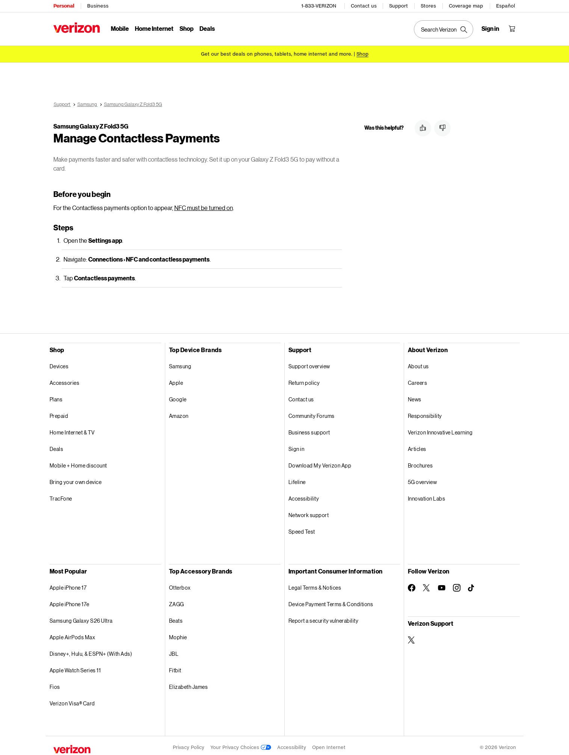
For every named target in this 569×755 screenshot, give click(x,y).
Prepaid (59, 412)
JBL (174, 650)
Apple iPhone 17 (68, 584)
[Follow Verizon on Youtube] (441, 584)
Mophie (178, 633)
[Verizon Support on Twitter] (411, 636)
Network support (308, 511)
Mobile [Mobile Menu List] (120, 28)
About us (418, 362)
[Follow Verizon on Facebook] (411, 584)
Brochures (420, 461)
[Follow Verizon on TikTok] (471, 584)
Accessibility (303, 495)
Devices (59, 362)
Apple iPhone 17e (69, 600)
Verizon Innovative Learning (440, 428)
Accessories (65, 379)
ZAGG (176, 600)
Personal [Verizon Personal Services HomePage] (63, 6)
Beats (176, 617)
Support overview (309, 362)
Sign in (296, 445)
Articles (417, 445)
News (414, 395)
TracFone (61, 495)
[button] (423, 128)
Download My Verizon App (320, 461)
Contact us (364, 6)
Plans (56, 395)
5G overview (422, 478)
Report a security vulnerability (323, 617)
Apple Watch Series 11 (75, 666)
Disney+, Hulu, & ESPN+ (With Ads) (91, 650)
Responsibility (425, 412)
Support (398, 6)
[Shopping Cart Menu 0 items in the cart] (512, 28)
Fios (55, 683)
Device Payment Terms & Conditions (330, 600)
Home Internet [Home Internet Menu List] (154, 28)
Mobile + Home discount (78, 461)
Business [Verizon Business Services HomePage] (98, 6)
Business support (309, 428)
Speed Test (301, 528)
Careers (417, 379)
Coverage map (466, 6)
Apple (176, 379)
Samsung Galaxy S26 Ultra (81, 617)
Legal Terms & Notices (314, 584)
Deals (56, 445)
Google (178, 395)
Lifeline (297, 478)
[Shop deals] (362, 53)
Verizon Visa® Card (72, 699)
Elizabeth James (188, 683)
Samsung (180, 362)
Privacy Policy (188, 743)
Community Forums (311, 412)
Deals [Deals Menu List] (207, 28)
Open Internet (329, 743)
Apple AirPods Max (72, 633)
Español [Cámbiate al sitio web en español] (506, 6)
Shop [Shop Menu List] (186, 28)
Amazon (179, 412)
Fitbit (175, 666)
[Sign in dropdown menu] (491, 29)
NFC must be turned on (203, 203)
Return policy (304, 379)
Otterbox (180, 584)
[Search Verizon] (444, 29)
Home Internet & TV (72, 428)
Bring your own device (76, 478)
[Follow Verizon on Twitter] (426, 584)
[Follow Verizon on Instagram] (456, 584)
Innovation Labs (426, 495)
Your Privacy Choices (240, 743)
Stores (428, 6)
